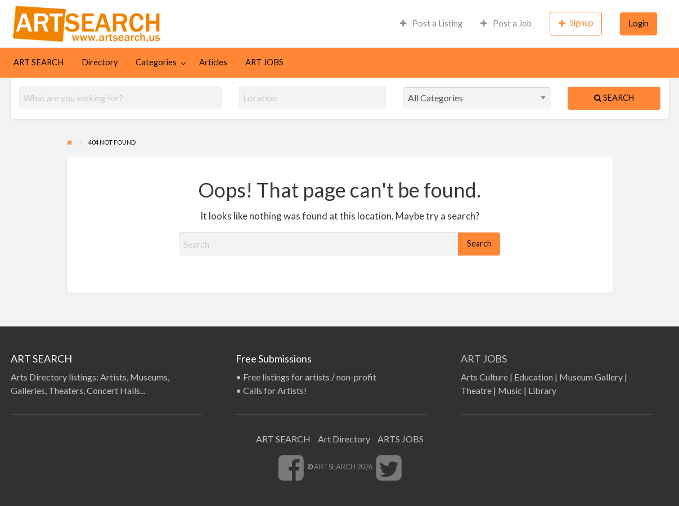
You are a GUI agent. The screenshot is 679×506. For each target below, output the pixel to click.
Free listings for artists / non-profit (309, 376)
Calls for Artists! (275, 390)
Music (510, 390)
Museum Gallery (591, 376)
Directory (100, 62)
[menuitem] (431, 24)
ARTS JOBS (400, 438)
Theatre (476, 390)
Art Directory (344, 438)
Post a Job (506, 23)
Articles (213, 62)
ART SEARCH (39, 62)
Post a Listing (431, 23)
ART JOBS (264, 62)
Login (639, 23)
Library (542, 390)
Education (533, 376)
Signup (576, 23)
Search (614, 97)
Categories (156, 62)
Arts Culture (484, 376)
